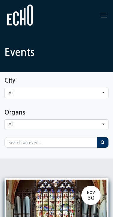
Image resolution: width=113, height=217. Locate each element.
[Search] (102, 142)
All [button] (10, 93)
